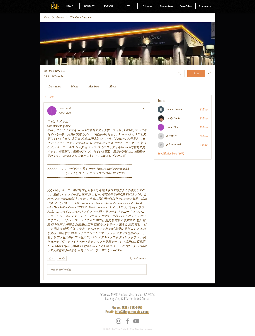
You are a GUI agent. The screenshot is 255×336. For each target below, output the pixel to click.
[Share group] (209, 73)
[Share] (144, 108)
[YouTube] (136, 321)
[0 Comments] (138, 258)
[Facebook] (127, 321)
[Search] (179, 73)
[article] (96, 191)
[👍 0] (51, 258)
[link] (54, 86)
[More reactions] (62, 258)
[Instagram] (118, 321)
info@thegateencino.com (132, 312)
